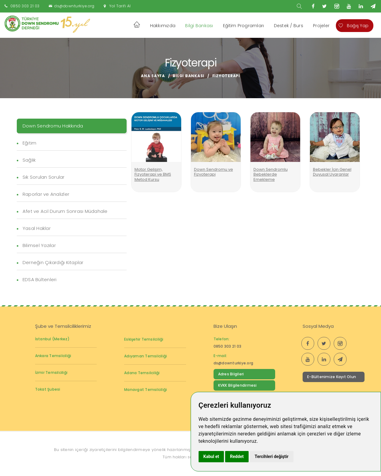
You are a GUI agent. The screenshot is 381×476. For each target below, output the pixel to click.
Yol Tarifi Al (120, 6)
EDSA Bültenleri (40, 279)
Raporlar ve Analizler (46, 194)
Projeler (321, 26)
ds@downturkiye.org (74, 6)
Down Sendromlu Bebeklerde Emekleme (270, 174)
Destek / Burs (288, 26)
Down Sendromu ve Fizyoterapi (213, 171)
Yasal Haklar (37, 228)
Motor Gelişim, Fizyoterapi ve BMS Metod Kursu (153, 174)
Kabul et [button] (211, 456)
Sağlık (29, 160)
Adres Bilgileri (231, 374)
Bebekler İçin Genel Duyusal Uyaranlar (332, 171)
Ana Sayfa (153, 75)
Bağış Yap (353, 26)
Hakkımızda (163, 26)
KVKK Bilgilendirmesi (237, 385)
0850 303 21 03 (25, 6)
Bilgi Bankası (199, 26)
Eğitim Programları (243, 26)
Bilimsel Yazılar (39, 245)
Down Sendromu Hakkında (53, 126)
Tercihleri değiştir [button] (272, 456)
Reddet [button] (237, 456)
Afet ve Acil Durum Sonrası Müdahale (65, 211)
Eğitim (30, 143)
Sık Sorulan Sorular (44, 177)
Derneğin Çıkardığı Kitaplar (53, 262)
